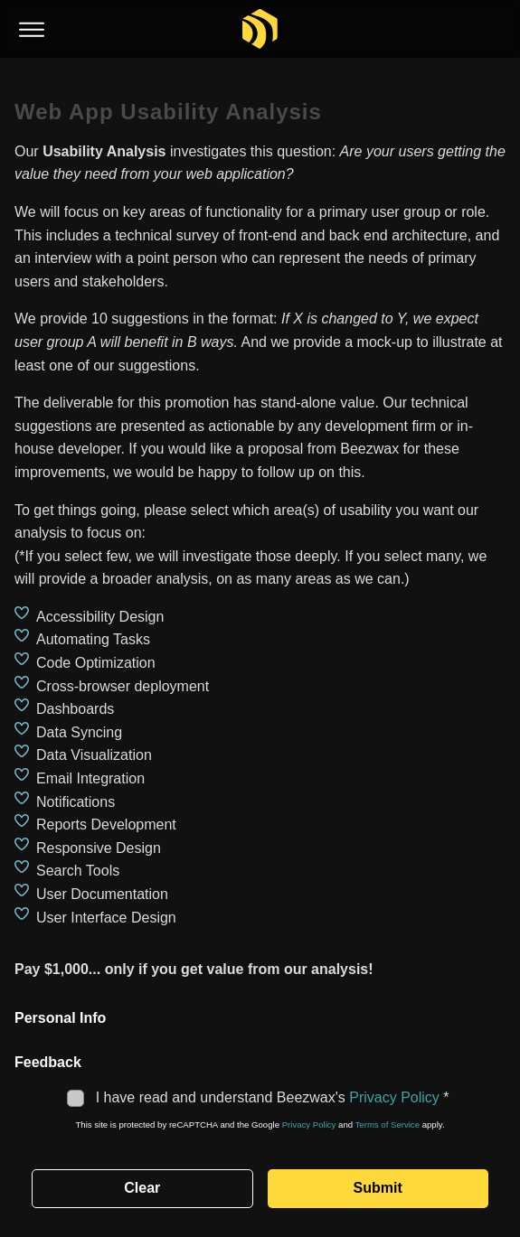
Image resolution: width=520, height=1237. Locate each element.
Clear (142, 1187)
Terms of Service (387, 1124)
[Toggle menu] (32, 30)
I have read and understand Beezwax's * (260, 1097)
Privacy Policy (394, 1097)
